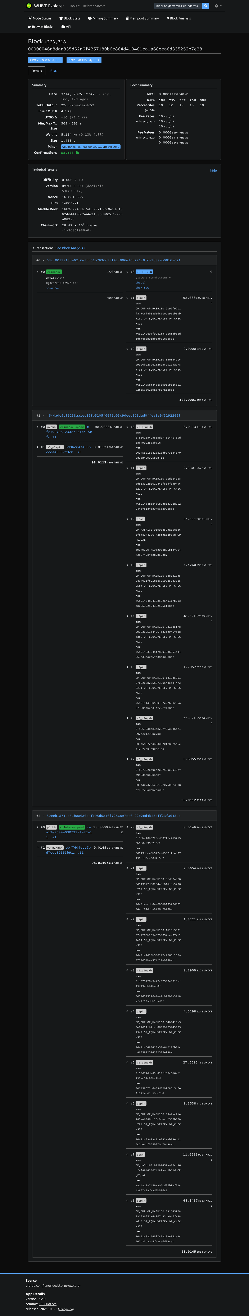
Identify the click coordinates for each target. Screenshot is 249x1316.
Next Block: (84, 60)
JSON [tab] (53, 71)
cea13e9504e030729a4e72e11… (69, 832)
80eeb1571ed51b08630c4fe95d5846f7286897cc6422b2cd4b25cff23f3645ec (114, 815)
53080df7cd (47, 1304)
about (140, 282)
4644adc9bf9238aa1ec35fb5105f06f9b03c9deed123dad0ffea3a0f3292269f (114, 415)
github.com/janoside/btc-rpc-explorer (53, 1285)
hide (213, 170)
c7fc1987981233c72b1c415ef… (69, 432)
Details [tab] (37, 71)
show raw (52, 288)
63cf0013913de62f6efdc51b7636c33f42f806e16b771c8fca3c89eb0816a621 (114, 260)
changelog (66, 1309)
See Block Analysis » (70, 248)
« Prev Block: (45, 60)
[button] (74, 6)
